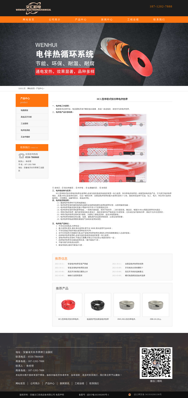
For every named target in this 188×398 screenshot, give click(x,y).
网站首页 (29, 19)
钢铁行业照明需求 (75, 276)
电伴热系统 (25, 130)
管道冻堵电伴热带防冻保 (78, 268)
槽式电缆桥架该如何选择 (135, 276)
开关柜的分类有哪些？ (134, 268)
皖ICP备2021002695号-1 (98, 395)
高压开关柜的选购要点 (134, 272)
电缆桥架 (24, 110)
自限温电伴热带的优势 (134, 264)
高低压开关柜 (26, 117)
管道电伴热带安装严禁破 (78, 264)
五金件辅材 (25, 137)
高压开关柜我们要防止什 (78, 272)
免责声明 (60, 395)
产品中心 (39, 88)
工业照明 (24, 124)
